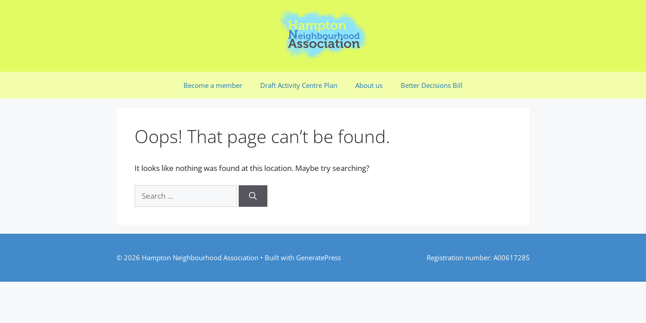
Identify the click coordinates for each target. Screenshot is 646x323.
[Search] (253, 196)
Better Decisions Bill (432, 85)
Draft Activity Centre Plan (298, 85)
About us (369, 85)
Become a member (212, 85)
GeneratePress (318, 257)
